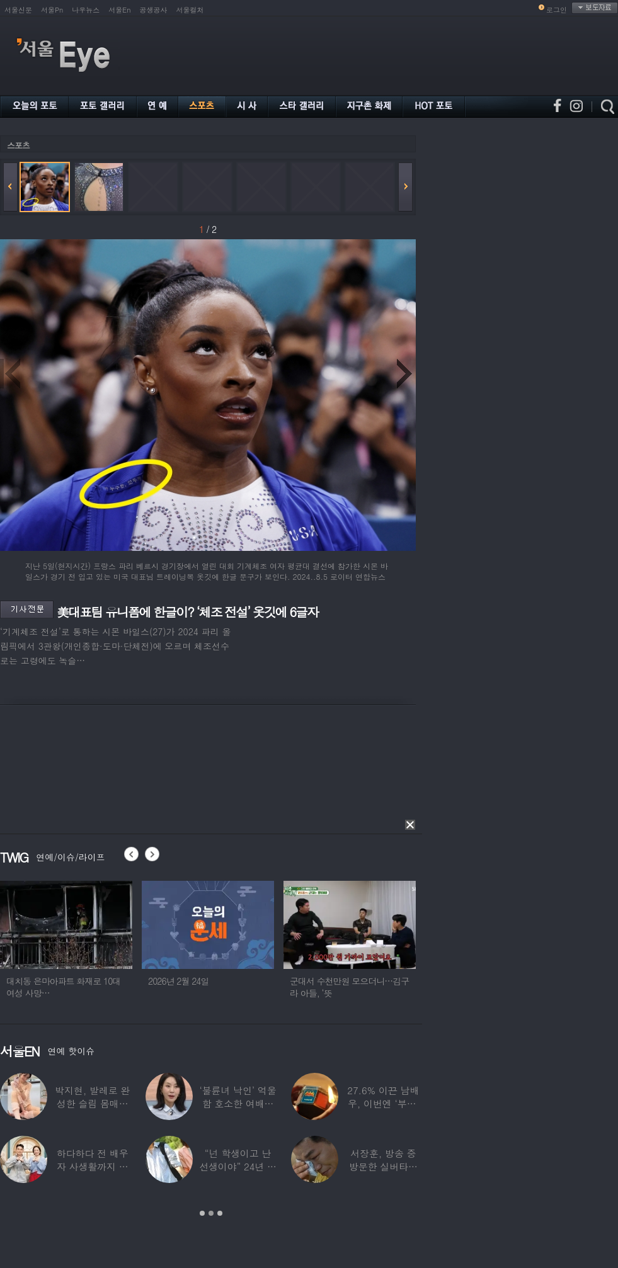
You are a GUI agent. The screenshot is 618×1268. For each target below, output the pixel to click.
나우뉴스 (86, 9)
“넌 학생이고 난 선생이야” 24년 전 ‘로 (238, 1166)
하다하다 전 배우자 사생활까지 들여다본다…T (93, 1166)
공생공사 (154, 9)
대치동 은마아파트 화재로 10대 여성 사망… (70, 987)
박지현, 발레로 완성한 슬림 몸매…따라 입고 (92, 1103)
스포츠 (18, 145)
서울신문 (18, 9)
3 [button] (219, 1213)
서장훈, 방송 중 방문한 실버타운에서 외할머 (383, 1166)
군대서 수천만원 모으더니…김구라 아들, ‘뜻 (355, 987)
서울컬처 (190, 9)
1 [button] (202, 1213)
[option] (72, 945)
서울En (119, 9)
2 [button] (211, 1213)
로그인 (556, 9)
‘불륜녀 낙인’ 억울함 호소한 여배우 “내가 (237, 1103)
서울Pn (52, 9)
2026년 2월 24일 (184, 981)
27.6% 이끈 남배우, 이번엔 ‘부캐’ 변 (383, 1103)
